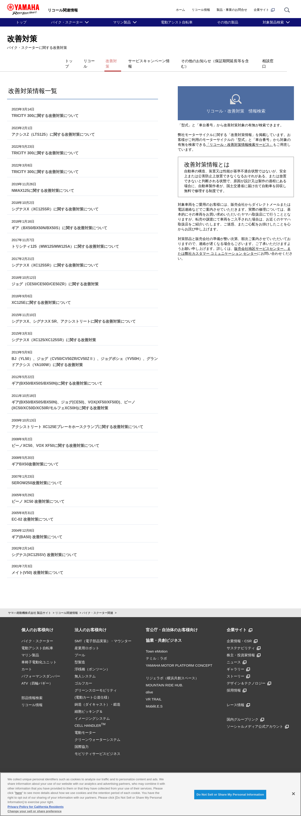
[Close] (293, 794)
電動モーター (85, 726)
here (19, 793)
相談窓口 (267, 61)
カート (26, 663)
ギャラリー (238, 663)
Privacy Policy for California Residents (35, 806)
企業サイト (264, 10)
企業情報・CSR (242, 634)
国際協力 (82, 740)
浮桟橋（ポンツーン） (92, 663)
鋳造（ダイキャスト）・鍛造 (97, 698)
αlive (149, 686)
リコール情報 (201, 10)
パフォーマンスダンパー (40, 670)
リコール (71, 61)
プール (80, 648)
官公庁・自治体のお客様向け (172, 623)
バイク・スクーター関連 (97, 606)
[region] (150, 794)
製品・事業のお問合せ (232, 10)
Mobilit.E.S (154, 700)
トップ (21, 22)
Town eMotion (157, 645)
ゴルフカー (83, 677)
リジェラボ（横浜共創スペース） (172, 672)
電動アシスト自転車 (177, 22)
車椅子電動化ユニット (39, 655)
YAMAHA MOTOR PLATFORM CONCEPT (179, 659)
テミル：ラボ (156, 652)
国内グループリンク (245, 713)
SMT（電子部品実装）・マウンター (103, 634)
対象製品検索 (273, 22)
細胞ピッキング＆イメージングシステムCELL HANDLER (92, 712)
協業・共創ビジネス (164, 634)
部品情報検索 (32, 691)
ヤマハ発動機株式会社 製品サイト (29, 606)
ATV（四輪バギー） (37, 677)
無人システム (85, 670)
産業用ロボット (87, 641)
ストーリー (238, 670)
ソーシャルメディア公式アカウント (258, 720)
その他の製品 (227, 22)
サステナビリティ (244, 641)
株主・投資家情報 (244, 648)
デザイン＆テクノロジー (249, 677)
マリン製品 (122, 22)
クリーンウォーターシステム (97, 733)
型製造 (80, 655)
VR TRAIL (154, 693)
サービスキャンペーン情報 (139, 61)
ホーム (180, 10)
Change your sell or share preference (35, 811)
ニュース (236, 655)
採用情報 (236, 684)
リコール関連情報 (66, 606)
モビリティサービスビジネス (97, 747)
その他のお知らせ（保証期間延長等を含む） (210, 61)
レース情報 (238, 698)
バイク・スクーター (67, 22)
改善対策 (97, 61)
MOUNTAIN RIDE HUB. (164, 679)
